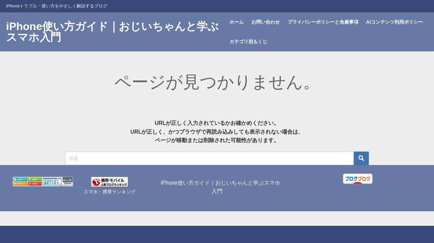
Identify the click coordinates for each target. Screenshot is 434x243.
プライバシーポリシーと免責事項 (323, 22)
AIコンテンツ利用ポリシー (394, 22)
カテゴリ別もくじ (248, 41)
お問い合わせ (265, 22)
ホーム (236, 22)
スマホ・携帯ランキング (110, 191)
